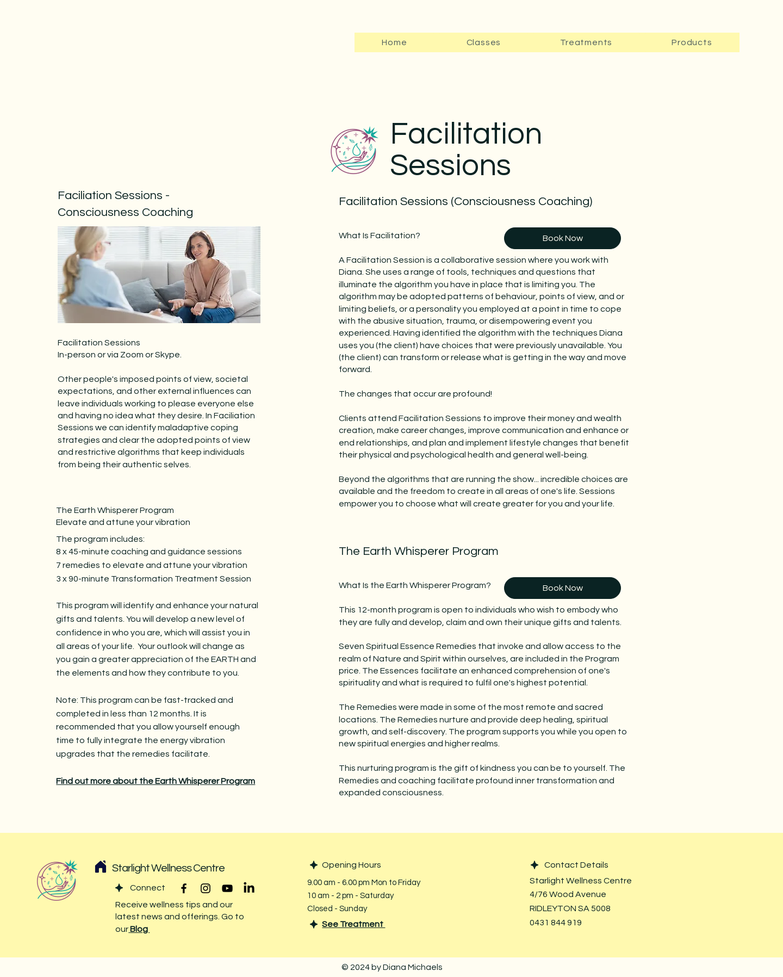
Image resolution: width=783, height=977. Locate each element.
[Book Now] (562, 238)
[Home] (101, 866)
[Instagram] (205, 888)
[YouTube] (227, 888)
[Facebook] (183, 888)
